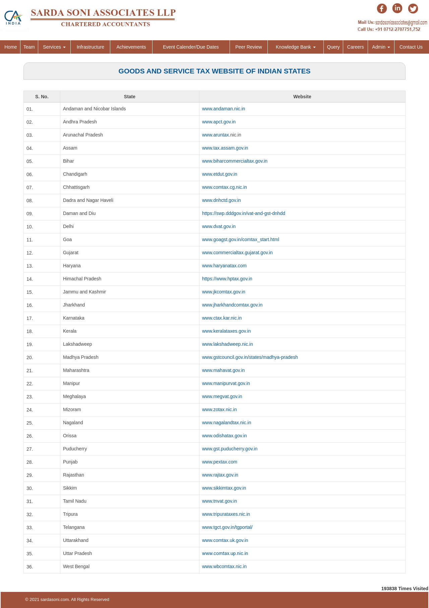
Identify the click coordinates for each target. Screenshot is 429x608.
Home (10, 47)
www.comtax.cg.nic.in (224, 187)
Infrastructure (90, 47)
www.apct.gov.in (219, 121)
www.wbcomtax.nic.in (224, 566)
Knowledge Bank (296, 47)
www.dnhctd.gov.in (221, 200)
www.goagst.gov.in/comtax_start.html (240, 239)
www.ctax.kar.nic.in (222, 318)
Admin (381, 47)
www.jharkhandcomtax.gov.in (232, 305)
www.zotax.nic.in (219, 409)
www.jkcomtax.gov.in (223, 291)
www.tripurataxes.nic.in (226, 514)
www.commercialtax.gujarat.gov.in (237, 252)
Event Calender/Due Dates (191, 47)
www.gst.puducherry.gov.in (229, 448)
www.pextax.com (219, 461)
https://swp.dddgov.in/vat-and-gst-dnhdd (243, 213)
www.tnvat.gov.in (219, 501)
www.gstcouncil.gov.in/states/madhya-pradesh (250, 357)
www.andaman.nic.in (223, 108)
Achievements (131, 47)
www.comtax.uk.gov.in (225, 540)
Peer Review (248, 47)
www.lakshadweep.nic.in (227, 344)
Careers (355, 47)
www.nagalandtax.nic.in (226, 422)
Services (54, 47)
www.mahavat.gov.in (223, 370)
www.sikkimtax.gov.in (224, 488)
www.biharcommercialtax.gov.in (234, 161)
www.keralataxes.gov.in (226, 331)
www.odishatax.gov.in (224, 435)
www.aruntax (215, 134)
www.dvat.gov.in (219, 226)
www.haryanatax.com (224, 265)
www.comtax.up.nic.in (225, 553)
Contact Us (411, 47)
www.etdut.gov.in (219, 174)
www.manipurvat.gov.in (226, 383)
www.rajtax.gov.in (220, 475)
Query (333, 47)
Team (29, 47)
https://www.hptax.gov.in (227, 278)
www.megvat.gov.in (222, 396)
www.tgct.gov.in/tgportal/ (227, 527)
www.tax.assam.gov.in (225, 148)
